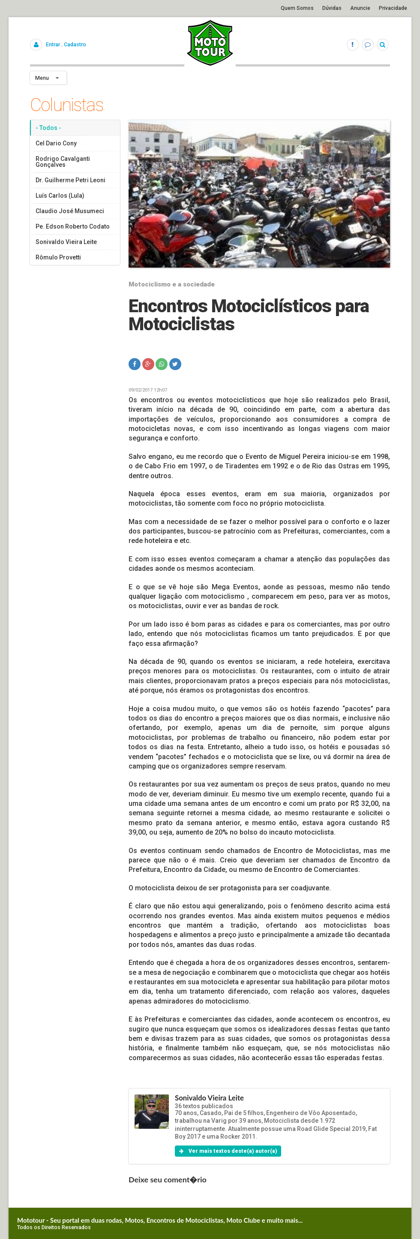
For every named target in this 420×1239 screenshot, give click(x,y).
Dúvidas (332, 8)
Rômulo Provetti (58, 257)
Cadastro (75, 44)
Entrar (53, 44)
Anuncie (360, 8)
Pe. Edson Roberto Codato (73, 226)
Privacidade (393, 8)
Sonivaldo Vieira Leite (66, 241)
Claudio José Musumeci (70, 211)
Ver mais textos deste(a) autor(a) (228, 1151)
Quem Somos (297, 8)
